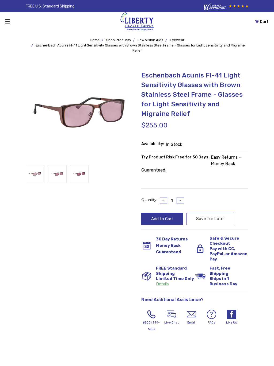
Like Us (232, 317)
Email (191, 317)
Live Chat (171, 317)
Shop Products (118, 40)
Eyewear (177, 40)
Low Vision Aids (150, 40)
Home (95, 40)
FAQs (211, 317)
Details (162, 284)
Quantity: (149, 199)
